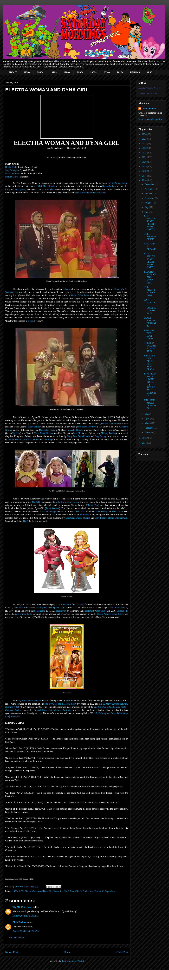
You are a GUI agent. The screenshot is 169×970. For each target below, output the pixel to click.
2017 (144, 176)
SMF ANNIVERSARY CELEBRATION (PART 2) (149, 223)
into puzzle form (117, 607)
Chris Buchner (20, 922)
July (147, 207)
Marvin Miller (11, 177)
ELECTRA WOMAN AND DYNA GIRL (150, 277)
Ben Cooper (101, 611)
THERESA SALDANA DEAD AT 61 (150, 347)
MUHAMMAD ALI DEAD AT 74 (150, 404)
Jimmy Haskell (15, 439)
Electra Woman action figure (110, 614)
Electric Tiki (122, 611)
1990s (80, 72)
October (149, 193)
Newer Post (11, 952)
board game (39, 611)
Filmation (117, 289)
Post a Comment (16, 937)
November (150, 189)
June (147, 212)
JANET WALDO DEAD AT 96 (150, 322)
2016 (144, 180)
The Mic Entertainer (22, 907)
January (148, 432)
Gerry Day (72, 436)
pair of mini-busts (23, 614)
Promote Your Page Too (147, 93)
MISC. (150, 72)
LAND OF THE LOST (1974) (149, 334)
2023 (144, 148)
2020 (144, 162)
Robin (30, 321)
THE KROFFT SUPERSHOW (149, 291)
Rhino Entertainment (31, 700)
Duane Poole (100, 192)
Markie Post (92, 505)
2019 (144, 166)
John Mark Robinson (87, 427)
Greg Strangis (101, 436)
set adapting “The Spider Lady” (50, 607)
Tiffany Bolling (109, 433)
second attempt (49, 511)
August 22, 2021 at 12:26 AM (26, 931)
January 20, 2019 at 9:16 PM (26, 916)
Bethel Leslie (84, 436)
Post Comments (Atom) (73, 961)
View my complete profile (150, 119)
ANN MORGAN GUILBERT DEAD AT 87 (150, 307)
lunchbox (67, 604)
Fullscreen (85, 514)
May (147, 414)
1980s (67, 72)
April (147, 418)
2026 (144, 134)
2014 (144, 443)
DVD (25, 521)
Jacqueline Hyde (47, 430)
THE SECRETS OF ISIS (150, 237)
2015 (144, 438)
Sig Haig (16, 433)
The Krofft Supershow (117, 183)
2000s (93, 72)
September (150, 198)
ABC (51, 189)
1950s (27, 72)
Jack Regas (48, 439)
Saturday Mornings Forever (149, 88)
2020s (120, 72)
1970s (53, 72)
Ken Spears (20, 189)
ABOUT (13, 72)
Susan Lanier (34, 427)
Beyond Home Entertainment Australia (52, 710)
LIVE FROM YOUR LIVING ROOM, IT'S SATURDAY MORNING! (150, 385)
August (148, 203)
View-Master (20, 607)
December (150, 184)
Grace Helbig (101, 511)
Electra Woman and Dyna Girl (38, 891)
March (148, 423)
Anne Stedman (52, 508)
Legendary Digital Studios (77, 518)
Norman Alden (12, 173)
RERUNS (135, 72)
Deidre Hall (10, 167)
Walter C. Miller (31, 439)
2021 (144, 157)
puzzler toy (61, 611)
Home (67, 952)
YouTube (80, 511)
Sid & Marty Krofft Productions (78, 891)
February (149, 428)
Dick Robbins (83, 192)
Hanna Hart (117, 511)
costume (89, 611)
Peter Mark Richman (44, 433)
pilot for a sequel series (67, 502)
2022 (144, 152)
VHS (67, 700)
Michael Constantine (110, 423)
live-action (58, 891)
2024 (144, 143)
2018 (144, 171)
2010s (107, 72)
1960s (40, 72)
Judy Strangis (11, 170)
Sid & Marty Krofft (46, 186)
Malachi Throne (75, 430)
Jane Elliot (78, 433)
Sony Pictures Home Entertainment (111, 518)
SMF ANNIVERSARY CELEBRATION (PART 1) (149, 260)
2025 (144, 139)
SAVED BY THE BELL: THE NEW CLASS (149, 362)
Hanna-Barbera (109, 186)
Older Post (122, 952)
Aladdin (80, 604)
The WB (36, 502)
